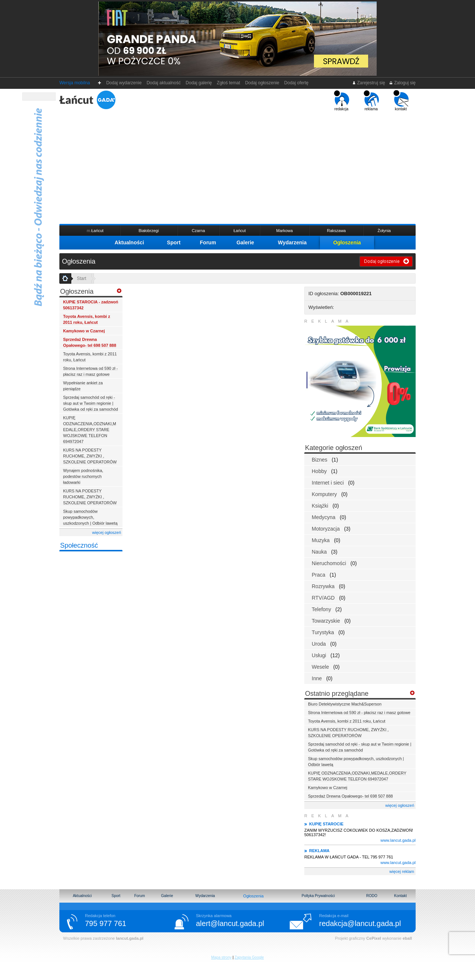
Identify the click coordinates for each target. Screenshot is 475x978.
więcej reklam (401, 871)
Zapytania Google (249, 957)
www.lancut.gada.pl (398, 840)
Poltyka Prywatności (318, 896)
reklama (371, 100)
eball (407, 938)
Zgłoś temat (228, 82)
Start (81, 278)
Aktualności (129, 242)
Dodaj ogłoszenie (262, 82)
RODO (371, 896)
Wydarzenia (292, 242)
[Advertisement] (237, 167)
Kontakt (400, 896)
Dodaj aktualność (163, 82)
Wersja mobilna (74, 82)
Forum (208, 242)
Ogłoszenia (347, 242)
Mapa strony (221, 957)
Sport (174, 242)
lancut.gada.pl (129, 938)
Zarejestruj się (368, 82)
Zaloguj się (402, 82)
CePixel (373, 938)
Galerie (245, 242)
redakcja (341, 100)
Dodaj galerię (198, 82)
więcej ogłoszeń (106, 532)
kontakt (401, 100)
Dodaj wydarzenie (124, 82)
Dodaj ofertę (296, 82)
